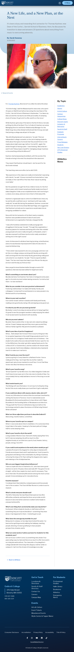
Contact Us (35, 591)
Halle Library (57, 586)
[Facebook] (27, 638)
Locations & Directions (35, 582)
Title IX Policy (60, 632)
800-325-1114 (9, 599)
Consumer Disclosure (12, 632)
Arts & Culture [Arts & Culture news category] (62, 111)
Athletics (56, 592)
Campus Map (36, 597)
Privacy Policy (38, 632)
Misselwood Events (38, 613)
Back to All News (14, 560)
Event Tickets (36, 610)
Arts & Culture (36, 607)
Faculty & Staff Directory (37, 587)
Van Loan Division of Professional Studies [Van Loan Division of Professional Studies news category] (63, 150)
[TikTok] (46, 638)
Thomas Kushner (13, 104)
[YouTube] (37, 638)
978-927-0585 (9, 596)
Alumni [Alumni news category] (59, 108)
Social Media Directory (37, 642)
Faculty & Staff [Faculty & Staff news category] (62, 129)
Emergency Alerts (57, 596)
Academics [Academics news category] (61, 106)
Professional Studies (58, 582)
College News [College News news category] (62, 119)
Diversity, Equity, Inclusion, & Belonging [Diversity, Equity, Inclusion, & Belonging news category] (62, 124)
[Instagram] (32, 638)
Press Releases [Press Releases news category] (62, 142)
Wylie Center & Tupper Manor (42, 616)
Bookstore (57, 589)
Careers (34, 594)
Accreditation (26, 632)
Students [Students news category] (60, 145)
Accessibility (49, 632)
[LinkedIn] (42, 638)
